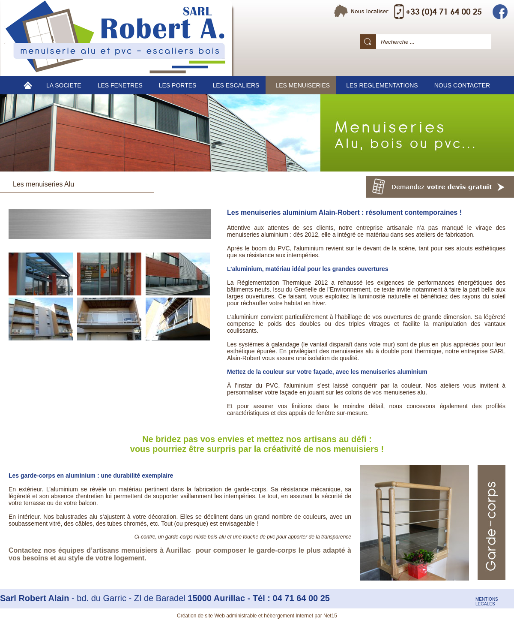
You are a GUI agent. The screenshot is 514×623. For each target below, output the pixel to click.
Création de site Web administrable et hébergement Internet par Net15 (257, 616)
